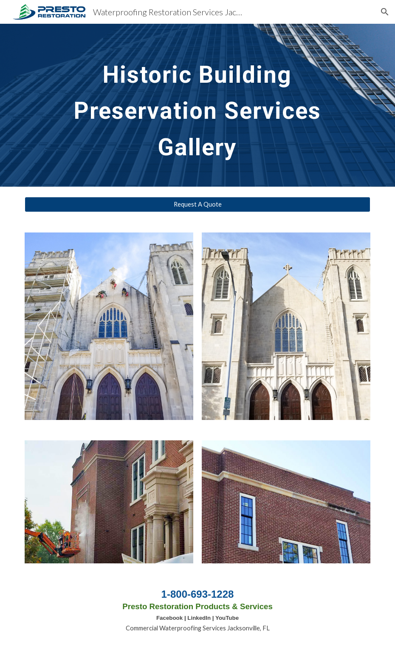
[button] (385, 12)
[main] (197, 105)
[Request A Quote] (197, 204)
